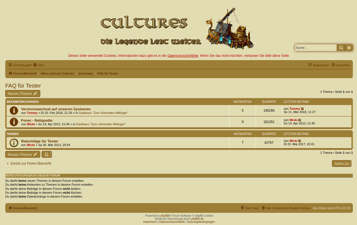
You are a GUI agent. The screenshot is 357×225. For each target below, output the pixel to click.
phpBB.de (197, 218)
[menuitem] (38, 65)
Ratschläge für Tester (39, 141)
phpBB (164, 215)
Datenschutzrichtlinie (182, 56)
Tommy (32, 112)
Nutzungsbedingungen (201, 221)
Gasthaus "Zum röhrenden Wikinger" (103, 112)
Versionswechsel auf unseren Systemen (56, 109)
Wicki (31, 124)
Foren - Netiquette (36, 120)
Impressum (150, 221)
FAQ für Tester (23, 86)
